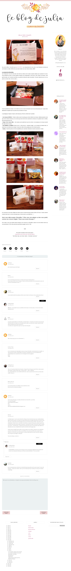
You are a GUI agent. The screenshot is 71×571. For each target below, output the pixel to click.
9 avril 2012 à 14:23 (11, 446)
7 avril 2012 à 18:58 (10, 366)
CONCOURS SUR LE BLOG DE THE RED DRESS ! (25, 234)
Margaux (9, 290)
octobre (10, 543)
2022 (9, 528)
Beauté (29, 525)
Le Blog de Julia (11, 303)
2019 (9, 531)
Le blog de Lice (11, 365)
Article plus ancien (44, 513)
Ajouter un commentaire (24, 476)
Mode (29, 534)
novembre (10, 542)
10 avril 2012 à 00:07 (11, 464)
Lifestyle (29, 531)
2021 (9, 529)
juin (9, 548)
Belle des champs (11, 558)
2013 (9, 538)
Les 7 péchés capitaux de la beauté (15, 551)
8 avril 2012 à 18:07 (10, 397)
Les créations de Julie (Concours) (14, 553)
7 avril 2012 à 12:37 (10, 348)
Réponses (6, 441)
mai (9, 549)
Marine (9, 275)
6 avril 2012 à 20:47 (10, 292)
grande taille (30, 538)
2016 (9, 535)
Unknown (9, 334)
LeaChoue (10, 262)
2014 (9, 537)
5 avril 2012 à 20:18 (10, 264)
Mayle (9, 317)
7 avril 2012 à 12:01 (10, 335)
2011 (9, 563)
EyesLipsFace (10, 555)
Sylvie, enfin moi (11, 381)
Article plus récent (6, 513)
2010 (9, 564)
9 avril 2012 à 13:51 (10, 416)
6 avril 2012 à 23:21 (10, 319)
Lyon (29, 533)
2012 (9, 539)
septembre (10, 544)
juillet (9, 547)
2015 (9, 536)
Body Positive (31, 527)
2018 (9, 532)
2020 (9, 530)
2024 (9, 525)
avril (9, 550)
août (9, 545)
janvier (9, 562)
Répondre (37, 268)
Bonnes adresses (31, 529)
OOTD (29, 536)
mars (9, 560)
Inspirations (10, 556)
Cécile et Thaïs (10, 347)
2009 (9, 566)
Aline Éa (9, 414)
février (9, 561)
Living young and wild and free (14, 557)
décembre (10, 541)
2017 (9, 534)
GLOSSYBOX (19, 67)
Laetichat (9, 463)
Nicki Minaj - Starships (12, 554)
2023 (9, 526)
